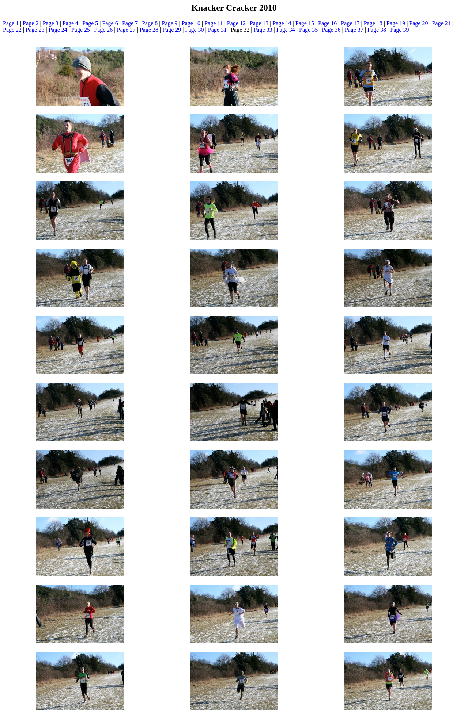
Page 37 (354, 30)
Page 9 (170, 23)
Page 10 (191, 23)
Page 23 (35, 30)
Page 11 (213, 23)
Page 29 (171, 30)
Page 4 (70, 23)
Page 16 (327, 23)
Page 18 (373, 23)
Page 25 (80, 30)
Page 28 (149, 30)
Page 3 (50, 23)
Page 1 (11, 23)
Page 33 (262, 30)
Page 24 (58, 30)
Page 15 (304, 23)
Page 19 (395, 23)
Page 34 (285, 30)
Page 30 (194, 30)
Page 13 (259, 23)
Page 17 (350, 23)
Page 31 (217, 30)
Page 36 (331, 30)
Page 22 (12, 30)
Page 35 (308, 30)
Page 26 (103, 30)
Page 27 (126, 30)
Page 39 (399, 30)
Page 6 (110, 23)
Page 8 (150, 23)
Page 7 (130, 23)
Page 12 (236, 23)
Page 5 (90, 23)
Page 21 (441, 23)
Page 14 (281, 23)
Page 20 (418, 23)
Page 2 (30, 23)
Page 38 (376, 30)
